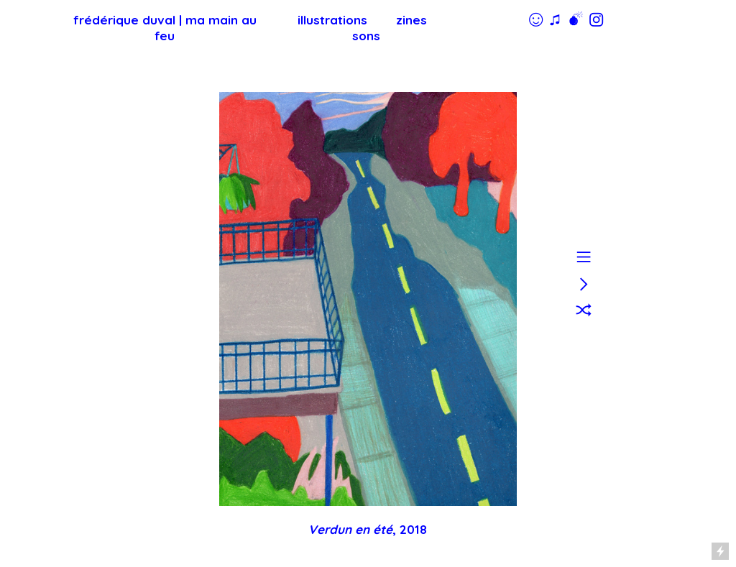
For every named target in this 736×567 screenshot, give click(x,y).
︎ (583, 310)
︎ (583, 256)
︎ (583, 283)
